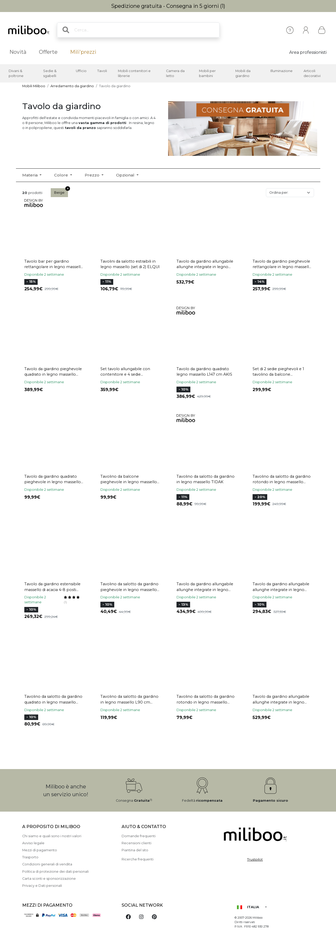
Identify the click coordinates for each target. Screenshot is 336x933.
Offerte (48, 52)
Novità (17, 52)
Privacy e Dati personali (42, 886)
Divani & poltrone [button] (16, 73)
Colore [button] (61, 175)
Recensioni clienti (136, 843)
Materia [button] (30, 175)
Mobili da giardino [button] (242, 73)
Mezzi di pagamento (39, 850)
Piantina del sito (135, 850)
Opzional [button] (125, 175)
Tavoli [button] (102, 71)
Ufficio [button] (81, 71)
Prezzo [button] (92, 175)
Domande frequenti (139, 836)
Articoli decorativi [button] (312, 73)
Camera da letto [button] (175, 73)
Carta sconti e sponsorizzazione (49, 879)
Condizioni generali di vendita (47, 864)
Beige (61, 191)
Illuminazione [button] (281, 71)
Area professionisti (308, 52)
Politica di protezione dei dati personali (55, 871)
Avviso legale (33, 843)
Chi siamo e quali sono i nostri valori (51, 836)
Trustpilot (255, 859)
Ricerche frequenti (137, 859)
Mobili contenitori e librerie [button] (134, 73)
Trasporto (30, 857)
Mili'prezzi (83, 52)
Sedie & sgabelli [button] (49, 73)
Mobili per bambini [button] (207, 73)
